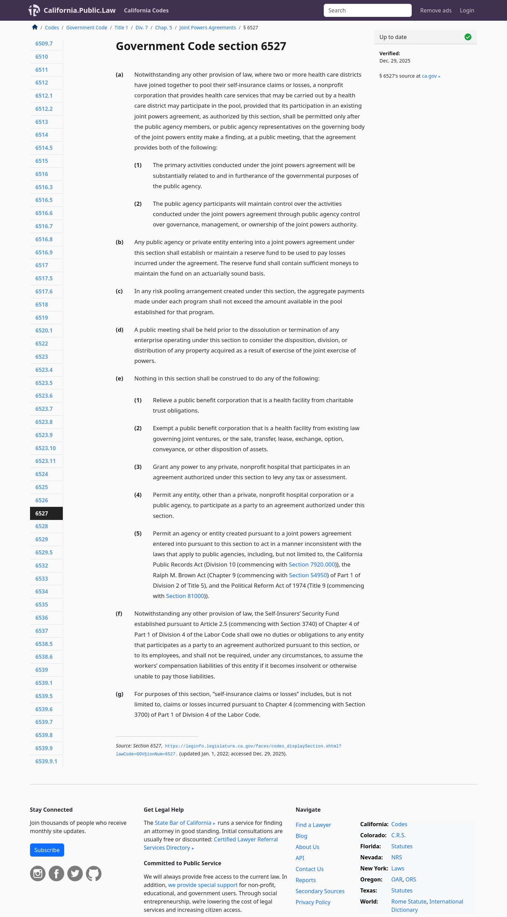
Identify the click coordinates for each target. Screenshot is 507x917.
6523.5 (44, 383)
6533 (42, 578)
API (300, 858)
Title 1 (121, 27)
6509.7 (44, 43)
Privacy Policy (313, 902)
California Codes (146, 10)
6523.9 (44, 435)
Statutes (402, 846)
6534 (42, 591)
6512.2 (44, 109)
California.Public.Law (80, 10)
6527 (42, 513)
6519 (42, 317)
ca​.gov (429, 76)
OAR (396, 879)
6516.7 (44, 226)
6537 (42, 631)
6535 (42, 604)
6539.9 (44, 748)
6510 (42, 56)
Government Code (86, 27)
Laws (397, 868)
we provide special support (202, 885)
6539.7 (44, 722)
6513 (42, 122)
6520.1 (44, 330)
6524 (42, 474)
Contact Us (310, 869)
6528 (42, 526)
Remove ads (435, 10)
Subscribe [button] (47, 850)
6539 (42, 670)
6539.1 (44, 683)
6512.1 (44, 95)
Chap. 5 (163, 27)
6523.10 (46, 448)
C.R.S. (398, 835)
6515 (42, 161)
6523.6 (44, 395)
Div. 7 (142, 27)
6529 (42, 539)
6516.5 (44, 200)
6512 (42, 82)
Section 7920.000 (312, 564)
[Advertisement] (425, 199)
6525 (42, 487)
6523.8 (44, 422)
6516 (42, 174)
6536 (42, 617)
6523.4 (44, 370)
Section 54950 (308, 575)
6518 (42, 304)
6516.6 (44, 213)
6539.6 (44, 709)
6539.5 (44, 696)
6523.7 (44, 409)
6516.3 (44, 187)
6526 (42, 500)
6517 (42, 265)
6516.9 (44, 252)
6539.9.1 (47, 761)
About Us (308, 847)
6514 (42, 134)
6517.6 (44, 291)
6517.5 (44, 278)
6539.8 (44, 735)
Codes (52, 27)
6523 (42, 356)
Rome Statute (409, 901)
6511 (42, 70)
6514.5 (44, 148)
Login (467, 10)
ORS (411, 879)
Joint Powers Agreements (207, 27)
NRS (396, 857)
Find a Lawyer (313, 825)
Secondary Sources (320, 891)
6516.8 (44, 239)
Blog (302, 836)
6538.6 (44, 656)
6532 (42, 565)
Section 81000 (185, 596)
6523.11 (46, 461)
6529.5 (44, 552)
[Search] (368, 10)
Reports (306, 880)
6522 (42, 343)
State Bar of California (183, 823)
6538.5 (44, 644)
